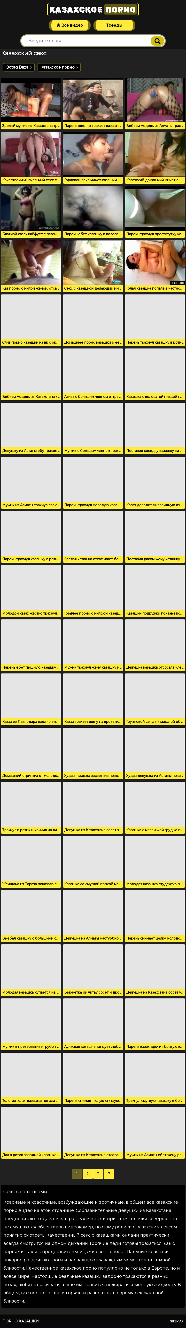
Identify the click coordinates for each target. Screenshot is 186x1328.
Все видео (70, 25)
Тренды (114, 25)
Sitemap (177, 1321)
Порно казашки (20, 1321)
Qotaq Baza (19, 67)
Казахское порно (59, 67)
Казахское (93, 9)
